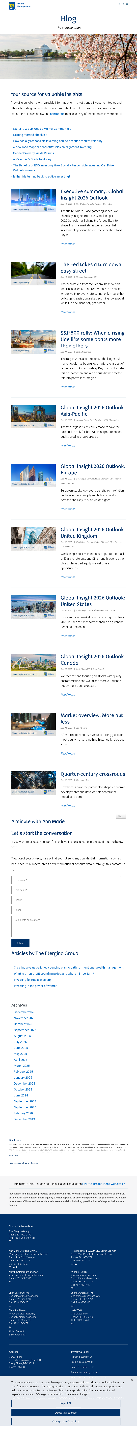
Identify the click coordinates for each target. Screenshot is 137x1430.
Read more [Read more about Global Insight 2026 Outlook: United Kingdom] (68, 580)
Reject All (65, 1403)
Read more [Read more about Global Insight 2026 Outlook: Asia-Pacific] (68, 447)
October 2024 (23, 1094)
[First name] (66, 884)
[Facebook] (17, 1271)
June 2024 (21, 1100)
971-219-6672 (21, 1327)
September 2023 (25, 1106)
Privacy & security (80, 1361)
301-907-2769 (86, 1285)
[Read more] (13, 1160)
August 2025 (22, 1040)
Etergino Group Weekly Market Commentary (42, 129)
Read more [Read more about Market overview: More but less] (68, 757)
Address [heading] (13, 1356)
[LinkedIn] (14, 1271)
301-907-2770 (86, 1303)
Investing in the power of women (35, 990)
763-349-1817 (83, 1289)
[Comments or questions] (66, 931)
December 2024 (24, 1088)
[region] (68, 1403)
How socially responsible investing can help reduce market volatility (57, 141)
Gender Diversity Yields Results (33, 153)
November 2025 (24, 1022)
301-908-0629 (21, 1306)
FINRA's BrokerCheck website (101, 1188)
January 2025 (23, 1082)
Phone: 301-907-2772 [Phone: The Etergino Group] (20, 1238)
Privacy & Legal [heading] (80, 1356)
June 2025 (21, 1052)
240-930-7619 (83, 1324)
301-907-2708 (24, 1324)
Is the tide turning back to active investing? (41, 176)
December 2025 (24, 1016)
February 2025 (23, 1076)
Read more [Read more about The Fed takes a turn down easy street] (68, 313)
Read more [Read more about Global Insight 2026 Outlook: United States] (68, 639)
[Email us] (10, 1245)
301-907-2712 (24, 1303)
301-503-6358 (21, 1268)
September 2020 (25, 1111)
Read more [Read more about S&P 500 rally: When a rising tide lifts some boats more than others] (68, 388)
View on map (16, 1371)
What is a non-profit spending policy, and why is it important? (54, 978)
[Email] (66, 904)
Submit (21, 947)
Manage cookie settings (66, 1421)
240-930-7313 (83, 1306)
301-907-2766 (86, 1321)
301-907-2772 (24, 1264)
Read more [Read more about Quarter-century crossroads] (68, 810)
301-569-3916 (24, 1282)
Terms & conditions (81, 1371)
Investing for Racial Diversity (33, 984)
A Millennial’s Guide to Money (32, 159)
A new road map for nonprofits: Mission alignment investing (52, 147)
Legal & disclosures (80, 1366)
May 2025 (20, 1058)
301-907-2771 (86, 1261)
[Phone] (66, 914)
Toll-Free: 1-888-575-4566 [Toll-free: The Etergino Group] (22, 1242)
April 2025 (20, 1064)
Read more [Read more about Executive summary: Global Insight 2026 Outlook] (68, 244)
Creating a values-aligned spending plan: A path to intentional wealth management (69, 972)
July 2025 (20, 1046)
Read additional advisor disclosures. (23, 1167)
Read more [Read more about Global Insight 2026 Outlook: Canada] (68, 698)
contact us (57, 114)
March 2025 (22, 1070)
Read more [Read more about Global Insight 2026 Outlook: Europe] (68, 511)
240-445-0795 (83, 1264)
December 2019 (24, 1123)
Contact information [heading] (21, 1230)
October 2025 (23, 1028)
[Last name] (66, 894)
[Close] (131, 1380)
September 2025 (25, 1034)
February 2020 (23, 1117)
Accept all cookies (66, 1412)
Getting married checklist (30, 135)
